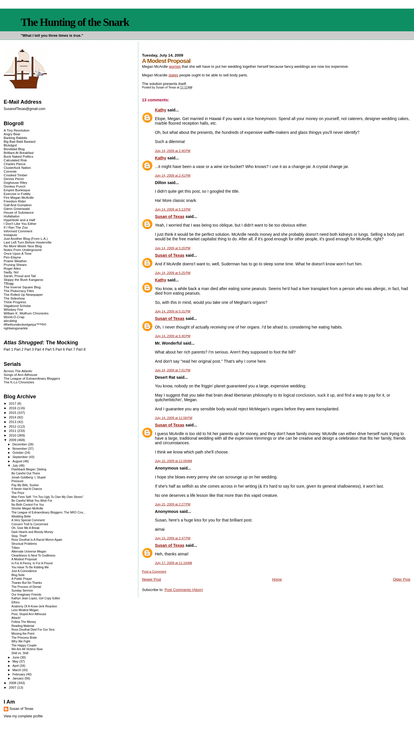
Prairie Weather (15, 261)
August (17, 461)
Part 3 (29, 349)
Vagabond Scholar (17, 306)
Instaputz (10, 235)
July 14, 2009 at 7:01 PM (173, 370)
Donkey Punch (15, 186)
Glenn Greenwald (17, 208)
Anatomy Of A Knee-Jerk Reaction (34, 606)
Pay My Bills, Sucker (25, 485)
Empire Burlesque (17, 190)
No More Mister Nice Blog (23, 246)
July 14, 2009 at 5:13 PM (173, 209)
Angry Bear (12, 134)
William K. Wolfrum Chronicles (26, 313)
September (20, 457)
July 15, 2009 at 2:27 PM (173, 504)
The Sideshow (14, 298)
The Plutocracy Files (19, 291)
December (20, 444)
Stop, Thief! (19, 536)
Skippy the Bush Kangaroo (23, 279)
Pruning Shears (15, 264)
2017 (13, 403)
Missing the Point (23, 633)
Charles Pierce (15, 164)
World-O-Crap (14, 317)
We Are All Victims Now (27, 649)
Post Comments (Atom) (183, 590)
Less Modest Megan (25, 610)
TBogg (9, 283)
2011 (13, 430)
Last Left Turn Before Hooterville (28, 242)
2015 (13, 412)
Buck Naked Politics (18, 156)
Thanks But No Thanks (27, 582)
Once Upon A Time (18, 253)
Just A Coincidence (24, 571)
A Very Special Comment (28, 520)
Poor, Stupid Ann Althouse (29, 614)
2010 (13, 435)
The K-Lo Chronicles (19, 382)
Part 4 (39, 349)
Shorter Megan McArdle (27, 508)
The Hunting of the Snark (75, 22)
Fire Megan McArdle (19, 197)
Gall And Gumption (18, 205)
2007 (13, 687)
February (19, 674)
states (173, 75)
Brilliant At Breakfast (19, 152)
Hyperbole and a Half (19, 220)
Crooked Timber (16, 175)
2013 (13, 422)
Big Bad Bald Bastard (19, 141)
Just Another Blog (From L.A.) (26, 238)
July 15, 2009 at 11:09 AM (173, 461)
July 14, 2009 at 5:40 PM (173, 336)
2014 (13, 417)
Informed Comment (18, 231)
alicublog (10, 320)
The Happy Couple (24, 645)
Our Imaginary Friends (26, 594)
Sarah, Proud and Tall (20, 276)
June (16, 657)
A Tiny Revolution (17, 130)
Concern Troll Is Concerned (30, 524)
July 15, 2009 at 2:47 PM (173, 538)
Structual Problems (24, 543)
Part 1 (8, 349)
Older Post (401, 579)
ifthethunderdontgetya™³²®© (25, 324)
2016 (13, 408)
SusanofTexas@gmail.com (24, 109)
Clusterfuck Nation (17, 167)
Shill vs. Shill (20, 653)
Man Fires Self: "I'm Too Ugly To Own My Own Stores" (47, 497)
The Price (18, 493)
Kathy (160, 110)
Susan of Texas (170, 216)
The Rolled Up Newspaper (23, 294)
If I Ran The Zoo (16, 227)
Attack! (16, 617)
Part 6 (60, 349)
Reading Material (23, 625)
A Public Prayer (22, 578)
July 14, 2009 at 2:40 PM (173, 150)
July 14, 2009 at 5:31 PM (173, 311)
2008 (13, 683)
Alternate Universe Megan (29, 551)
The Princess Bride (24, 637)
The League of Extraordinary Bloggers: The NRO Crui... (49, 512)
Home (277, 579)
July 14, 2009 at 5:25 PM (173, 273)
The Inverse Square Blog (22, 287)
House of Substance (19, 212)
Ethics (16, 602)
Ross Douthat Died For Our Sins (33, 629)
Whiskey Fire (13, 309)
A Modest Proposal (24, 559)
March (17, 670)
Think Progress (15, 302)
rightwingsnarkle (16, 328)
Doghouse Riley (15, 182)
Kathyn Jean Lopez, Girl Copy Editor (36, 598)
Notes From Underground (23, 250)
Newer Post (151, 579)
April (16, 665)
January (18, 678)
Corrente (10, 171)
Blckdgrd (10, 145)
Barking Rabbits (15, 138)
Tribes (16, 547)
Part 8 (81, 349)
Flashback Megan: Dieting (29, 469)
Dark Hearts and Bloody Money (32, 532)
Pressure (18, 481)
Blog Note (18, 575)
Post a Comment (154, 571)
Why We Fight (21, 641)
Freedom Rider (15, 201)
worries (175, 66)
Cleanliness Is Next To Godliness (33, 555)
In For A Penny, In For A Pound (32, 563)
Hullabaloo (12, 216)
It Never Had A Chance (27, 488)
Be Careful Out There (26, 473)
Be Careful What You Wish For (32, 500)
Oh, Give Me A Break (26, 528)
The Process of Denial (26, 586)
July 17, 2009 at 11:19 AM (173, 563)
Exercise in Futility (17, 194)
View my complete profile (23, 716)
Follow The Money (24, 621)
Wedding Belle (21, 516)
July (15, 465)
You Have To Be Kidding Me (30, 567)
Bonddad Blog (14, 149)
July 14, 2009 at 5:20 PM (173, 248)
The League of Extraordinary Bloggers (32, 378)
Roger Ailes (12, 268)
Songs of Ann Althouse (20, 374)
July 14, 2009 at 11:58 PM (173, 418)
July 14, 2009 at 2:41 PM (173, 175)
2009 (13, 440)
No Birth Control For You (28, 504)
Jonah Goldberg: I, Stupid (29, 477)
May (15, 661)
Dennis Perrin (14, 179)
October (18, 452)
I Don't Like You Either (20, 223)
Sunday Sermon (22, 590)
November (20, 448)
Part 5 (50, 349)
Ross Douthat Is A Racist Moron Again (37, 539)
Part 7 (70, 349)
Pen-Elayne (12, 257)
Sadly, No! (11, 272)
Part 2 (19, 349)
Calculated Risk (15, 160)
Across (18, 371)
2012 (13, 426)
